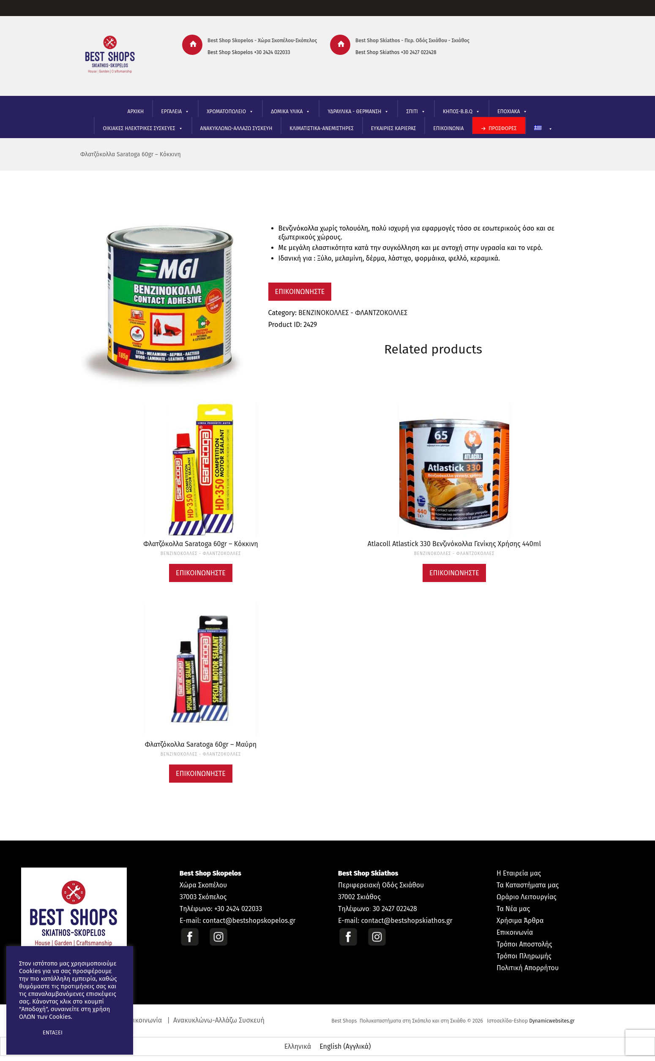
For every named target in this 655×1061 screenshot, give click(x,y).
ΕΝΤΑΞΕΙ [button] (53, 1032)
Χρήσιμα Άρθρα (520, 921)
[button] (26, 1033)
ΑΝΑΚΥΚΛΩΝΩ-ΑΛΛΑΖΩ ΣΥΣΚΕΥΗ (236, 128)
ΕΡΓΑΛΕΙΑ (175, 112)
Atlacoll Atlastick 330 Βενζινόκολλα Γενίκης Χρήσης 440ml (454, 544)
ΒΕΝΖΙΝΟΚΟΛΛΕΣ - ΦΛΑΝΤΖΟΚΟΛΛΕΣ (352, 313)
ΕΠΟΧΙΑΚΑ (512, 112)
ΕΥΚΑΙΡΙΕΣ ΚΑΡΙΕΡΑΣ (393, 128)
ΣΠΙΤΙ (415, 112)
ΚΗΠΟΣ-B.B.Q (461, 112)
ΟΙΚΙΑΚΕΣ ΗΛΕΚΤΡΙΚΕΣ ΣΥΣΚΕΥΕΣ (143, 128)
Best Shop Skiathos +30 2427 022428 (396, 52)
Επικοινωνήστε (300, 292)
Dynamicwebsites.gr (552, 1021)
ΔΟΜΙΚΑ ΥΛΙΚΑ (290, 112)
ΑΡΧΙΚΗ (136, 111)
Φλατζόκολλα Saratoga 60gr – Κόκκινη (130, 154)
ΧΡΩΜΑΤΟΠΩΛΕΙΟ (230, 112)
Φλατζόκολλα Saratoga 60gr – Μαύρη (201, 744)
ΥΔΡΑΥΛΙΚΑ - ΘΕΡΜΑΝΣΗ (358, 112)
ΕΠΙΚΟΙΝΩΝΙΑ (448, 128)
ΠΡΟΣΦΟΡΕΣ (502, 128)
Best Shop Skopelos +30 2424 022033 (248, 52)
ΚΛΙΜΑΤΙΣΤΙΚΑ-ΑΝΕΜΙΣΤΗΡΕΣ (321, 128)
